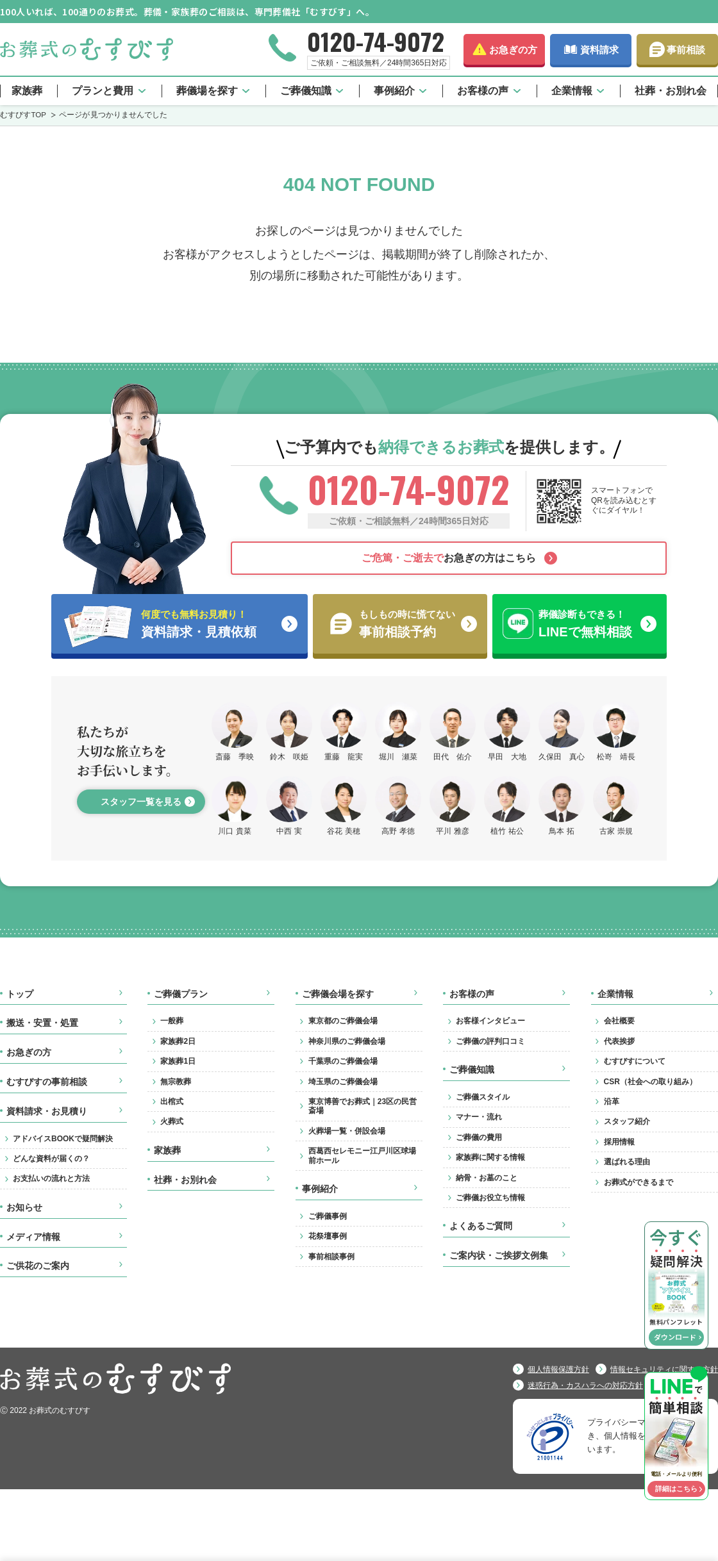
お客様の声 (482, 90)
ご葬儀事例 (327, 1216)
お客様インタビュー (490, 1020)
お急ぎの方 (513, 49)
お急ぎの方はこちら (449, 557)
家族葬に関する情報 (490, 1157)
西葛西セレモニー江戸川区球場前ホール (362, 1155)
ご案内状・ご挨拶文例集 (498, 1255)
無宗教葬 (175, 1081)
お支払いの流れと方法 (51, 1178)
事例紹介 (394, 90)
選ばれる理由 (627, 1161)
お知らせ (24, 1207)
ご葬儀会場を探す (338, 994)
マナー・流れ (479, 1116)
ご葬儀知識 (305, 90)
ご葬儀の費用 (479, 1137)
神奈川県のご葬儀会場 (346, 1041)
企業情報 (571, 90)
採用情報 (619, 1141)
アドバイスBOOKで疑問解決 (63, 1138)
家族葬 (27, 90)
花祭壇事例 (327, 1236)
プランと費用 (102, 90)
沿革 (611, 1101)
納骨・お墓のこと (486, 1177)
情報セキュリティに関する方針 (664, 1369)
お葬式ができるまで (638, 1182)
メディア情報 (33, 1237)
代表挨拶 (619, 1041)
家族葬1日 (178, 1061)
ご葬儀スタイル (483, 1097)
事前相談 (686, 49)
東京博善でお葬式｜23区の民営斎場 (362, 1106)
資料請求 (599, 49)
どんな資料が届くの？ (51, 1158)
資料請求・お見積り (46, 1111)
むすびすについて (634, 1061)
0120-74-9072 (375, 41)
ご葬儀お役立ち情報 (490, 1197)
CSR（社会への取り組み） (650, 1081)
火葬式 (171, 1121)
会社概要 (619, 1020)
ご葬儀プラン (181, 994)
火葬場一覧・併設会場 (346, 1131)
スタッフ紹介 (627, 1121)
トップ (19, 994)
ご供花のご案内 (37, 1265)
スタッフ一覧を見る (141, 802)
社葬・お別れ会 (670, 90)
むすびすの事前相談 (46, 1082)
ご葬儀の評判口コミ (490, 1041)
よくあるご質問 (480, 1226)
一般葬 (171, 1020)
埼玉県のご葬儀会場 (343, 1081)
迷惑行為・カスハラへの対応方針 (585, 1385)
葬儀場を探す (207, 90)
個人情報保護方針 (558, 1369)
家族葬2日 (178, 1041)
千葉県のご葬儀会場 (343, 1061)
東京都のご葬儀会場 (343, 1020)
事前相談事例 (331, 1256)
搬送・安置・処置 (42, 1023)
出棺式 (171, 1101)
